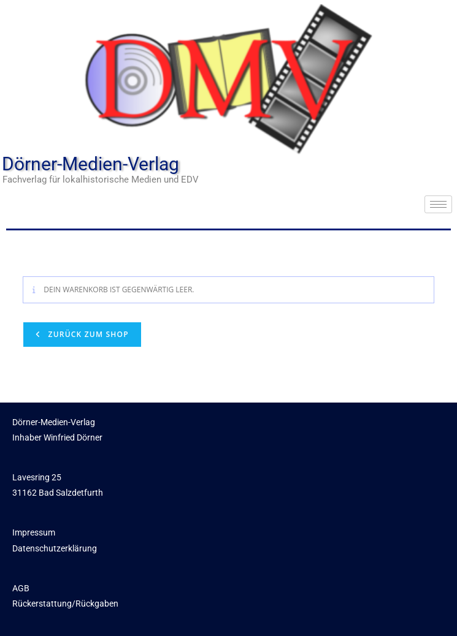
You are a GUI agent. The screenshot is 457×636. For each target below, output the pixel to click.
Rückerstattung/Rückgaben (65, 603)
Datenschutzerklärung (54, 548)
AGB (20, 588)
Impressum (33, 532)
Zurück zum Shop (87, 334)
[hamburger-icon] (438, 204)
